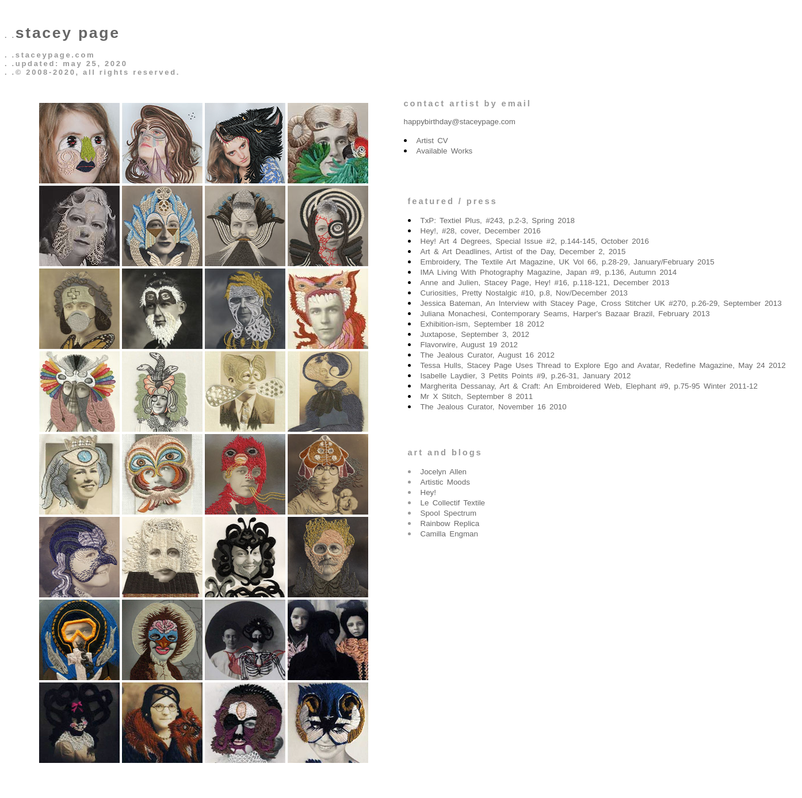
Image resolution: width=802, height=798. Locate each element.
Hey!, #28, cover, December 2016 (481, 231)
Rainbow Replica (450, 523)
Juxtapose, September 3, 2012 (475, 334)
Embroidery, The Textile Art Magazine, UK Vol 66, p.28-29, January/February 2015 (568, 262)
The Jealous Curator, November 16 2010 (494, 406)
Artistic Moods (445, 482)
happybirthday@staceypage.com (459, 121)
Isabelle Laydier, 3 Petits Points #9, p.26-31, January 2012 (526, 375)
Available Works (445, 151)
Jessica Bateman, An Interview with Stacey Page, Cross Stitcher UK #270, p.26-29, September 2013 (601, 303)
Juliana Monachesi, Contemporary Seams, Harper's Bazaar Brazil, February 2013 (565, 313)
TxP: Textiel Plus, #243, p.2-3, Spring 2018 (498, 220)
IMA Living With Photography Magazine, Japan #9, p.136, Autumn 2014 (549, 272)
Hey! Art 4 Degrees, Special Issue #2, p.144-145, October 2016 (535, 241)
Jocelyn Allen (444, 471)
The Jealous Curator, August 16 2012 (488, 355)
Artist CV (432, 140)
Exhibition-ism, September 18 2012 (482, 324)
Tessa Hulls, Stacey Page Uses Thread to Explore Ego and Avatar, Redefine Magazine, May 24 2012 (603, 365)
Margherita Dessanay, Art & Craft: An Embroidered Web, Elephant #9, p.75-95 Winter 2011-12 (589, 386)
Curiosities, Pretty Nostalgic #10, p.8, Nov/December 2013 (524, 293)
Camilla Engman (449, 534)
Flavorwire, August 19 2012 (469, 344)
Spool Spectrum (449, 513)
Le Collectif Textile (453, 502)
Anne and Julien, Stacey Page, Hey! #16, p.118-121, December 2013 (545, 282)
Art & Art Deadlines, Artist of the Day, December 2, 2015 (523, 251)
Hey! (428, 492)
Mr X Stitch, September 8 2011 (477, 396)
